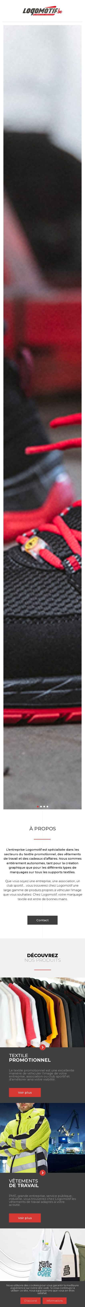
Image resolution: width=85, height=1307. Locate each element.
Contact (42, 920)
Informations (55, 1300)
